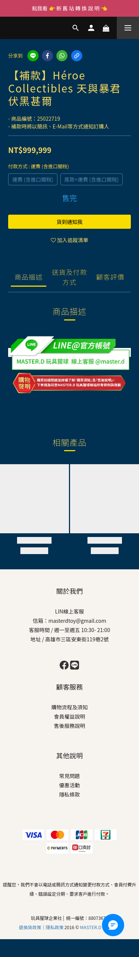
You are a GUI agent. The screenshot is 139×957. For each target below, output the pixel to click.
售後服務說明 (69, 725)
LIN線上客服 (69, 611)
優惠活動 (69, 785)
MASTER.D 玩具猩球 (100, 927)
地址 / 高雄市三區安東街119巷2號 (69, 639)
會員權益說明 (69, 716)
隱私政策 (55, 927)
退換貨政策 (30, 927)
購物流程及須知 (70, 707)
